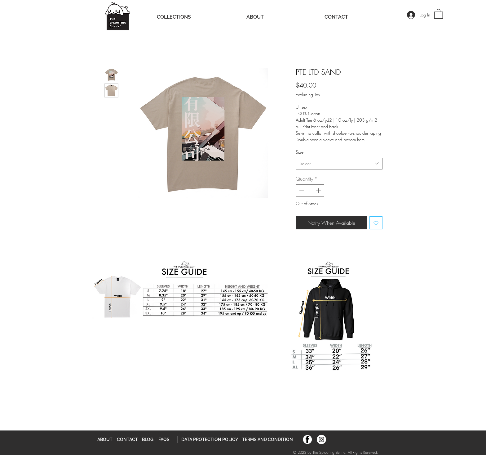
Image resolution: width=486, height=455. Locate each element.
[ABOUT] (105, 439)
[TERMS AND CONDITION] (267, 439)
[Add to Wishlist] (375, 222)
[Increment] (319, 190)
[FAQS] (164, 439)
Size (299, 152)
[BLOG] (148, 439)
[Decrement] (301, 190)
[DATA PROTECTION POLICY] (209, 439)
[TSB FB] (307, 439)
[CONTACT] (127, 439)
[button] (438, 13)
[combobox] (339, 163)
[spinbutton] (310, 190)
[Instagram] (321, 439)
